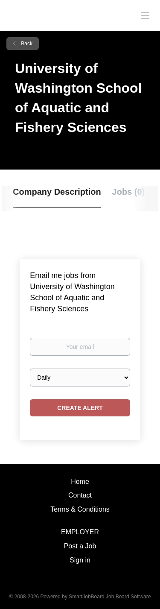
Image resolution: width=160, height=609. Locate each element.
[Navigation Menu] (145, 15)
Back (26, 44)
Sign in (80, 560)
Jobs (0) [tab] (128, 191)
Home (80, 481)
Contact (80, 495)
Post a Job (80, 546)
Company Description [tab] (57, 191)
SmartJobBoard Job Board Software (110, 597)
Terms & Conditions (80, 509)
